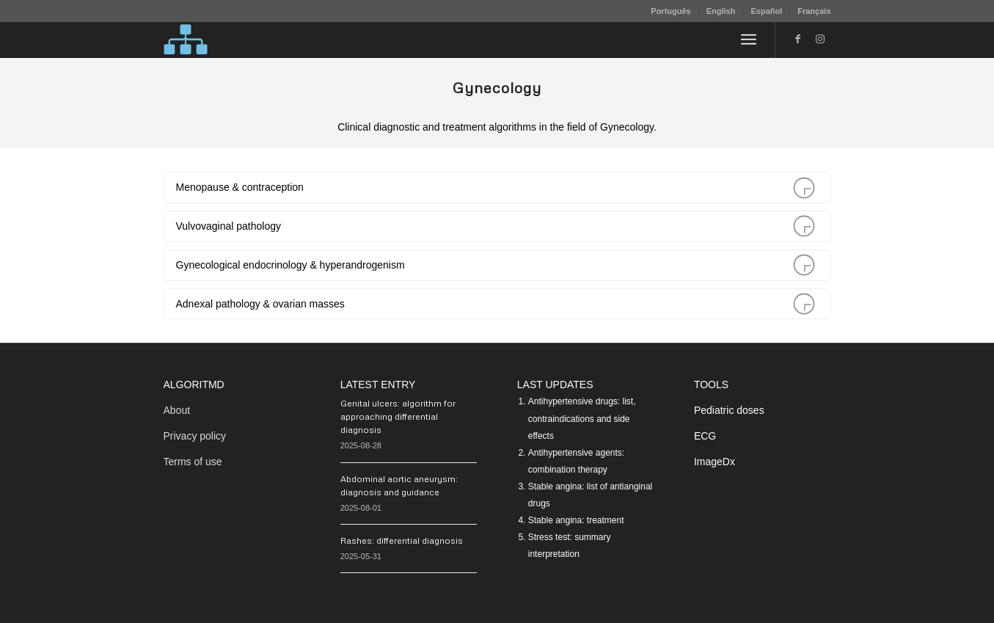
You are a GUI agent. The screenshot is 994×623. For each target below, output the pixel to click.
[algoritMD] (186, 39)
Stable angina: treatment (576, 520)
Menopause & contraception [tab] (495, 187)
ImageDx (714, 461)
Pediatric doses (729, 410)
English (721, 11)
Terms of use (193, 461)
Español (766, 11)
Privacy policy (195, 436)
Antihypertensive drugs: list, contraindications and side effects (582, 418)
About (177, 410)
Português (670, 11)
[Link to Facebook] (798, 39)
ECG (705, 436)
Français (813, 11)
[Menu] (748, 40)
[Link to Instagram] (820, 39)
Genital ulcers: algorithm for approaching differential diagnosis (398, 416)
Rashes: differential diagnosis (401, 540)
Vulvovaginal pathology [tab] (495, 226)
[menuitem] (670, 11)
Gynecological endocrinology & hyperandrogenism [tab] (495, 265)
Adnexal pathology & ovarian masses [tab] (495, 304)
